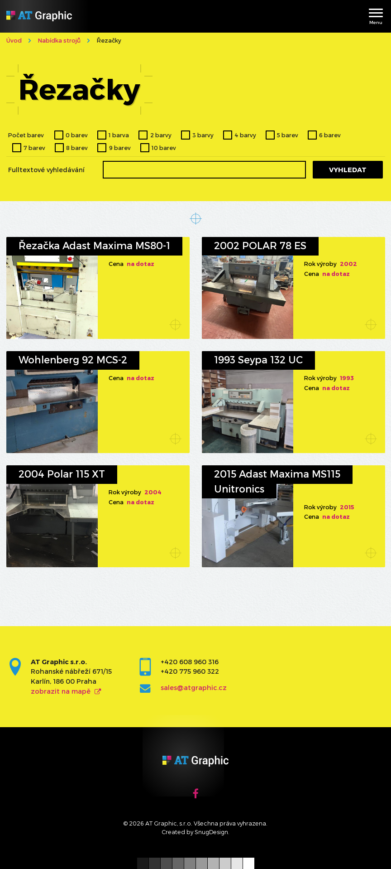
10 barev (164, 147)
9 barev (120, 147)
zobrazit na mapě (61, 691)
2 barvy (161, 134)
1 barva (119, 134)
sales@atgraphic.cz (194, 687)
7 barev (34, 147)
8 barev (77, 147)
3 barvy (203, 134)
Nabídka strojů (59, 40)
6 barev (330, 134)
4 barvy (245, 134)
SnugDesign (211, 831)
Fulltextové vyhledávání (46, 170)
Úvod (14, 40)
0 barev (77, 134)
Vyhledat (348, 170)
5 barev (287, 134)
